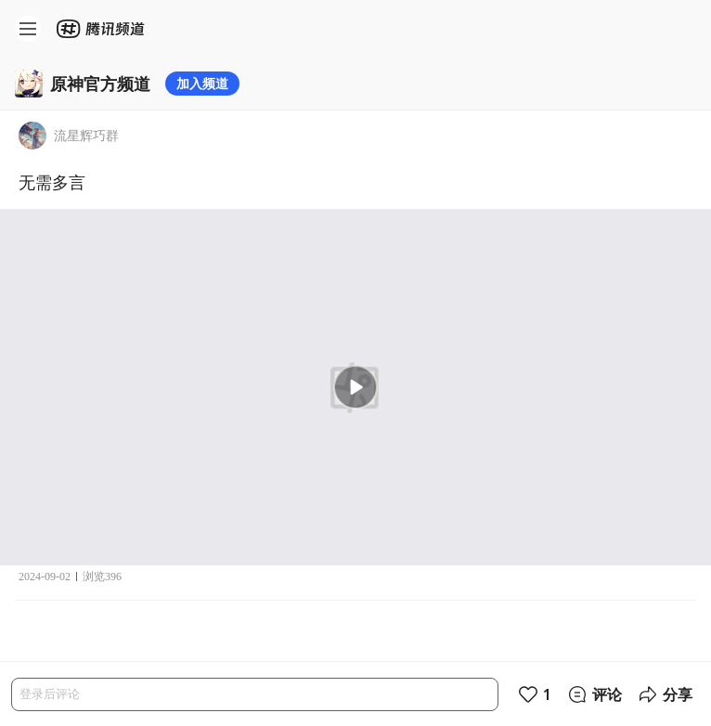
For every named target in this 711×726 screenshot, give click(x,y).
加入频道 (202, 83)
